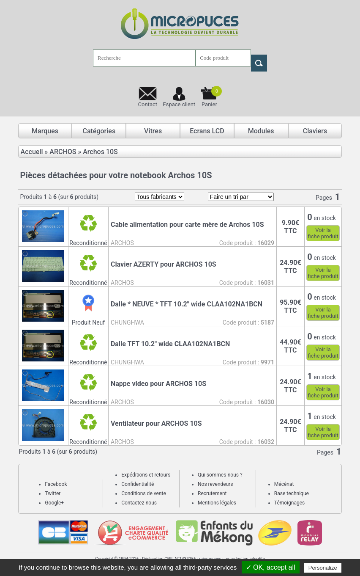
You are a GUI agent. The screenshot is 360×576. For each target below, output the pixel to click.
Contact (147, 104)
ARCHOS (62, 152)
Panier (212, 96)
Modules (261, 131)
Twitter (52, 493)
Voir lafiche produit (323, 233)
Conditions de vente (143, 493)
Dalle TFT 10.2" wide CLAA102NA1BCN (170, 344)
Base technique (291, 493)
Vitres (153, 131)
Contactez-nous (139, 503)
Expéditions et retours (145, 475)
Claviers (315, 131)
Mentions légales (217, 503)
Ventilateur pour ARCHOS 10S (156, 423)
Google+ (54, 503)
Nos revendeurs (215, 484)
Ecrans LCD (207, 131)
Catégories (98, 131)
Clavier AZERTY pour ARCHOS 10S (163, 264)
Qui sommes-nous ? (220, 475)
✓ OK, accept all (270, 567)
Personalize (322, 568)
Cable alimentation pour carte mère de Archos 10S (187, 224)
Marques (45, 131)
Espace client (179, 104)
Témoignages (289, 503)
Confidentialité (137, 484)
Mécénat (284, 484)
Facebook (56, 484)
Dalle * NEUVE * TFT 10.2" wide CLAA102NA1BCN (186, 304)
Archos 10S (100, 152)
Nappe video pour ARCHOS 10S (158, 384)
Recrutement (212, 493)
